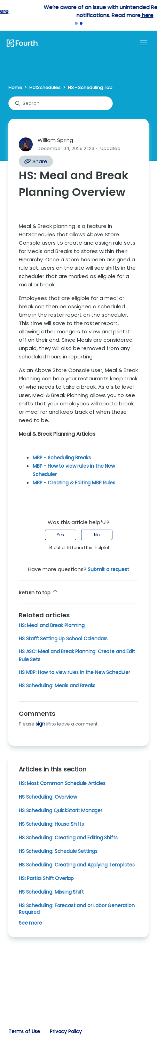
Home (15, 87)
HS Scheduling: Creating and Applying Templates (77, 864)
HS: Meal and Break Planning (52, 625)
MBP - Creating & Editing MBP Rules (74, 482)
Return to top (39, 591)
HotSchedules (44, 87)
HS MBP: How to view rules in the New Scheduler (74, 672)
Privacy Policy (66, 1031)
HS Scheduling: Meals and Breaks (57, 685)
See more (30, 922)
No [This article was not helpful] (97, 535)
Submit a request (108, 569)
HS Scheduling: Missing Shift (51, 891)
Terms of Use (24, 1031)
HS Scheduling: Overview (48, 796)
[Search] (60, 103)
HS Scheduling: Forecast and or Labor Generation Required (77, 909)
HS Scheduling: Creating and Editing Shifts (68, 837)
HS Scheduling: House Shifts (51, 824)
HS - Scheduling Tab (90, 87)
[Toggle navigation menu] (144, 43)
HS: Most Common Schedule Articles (62, 783)
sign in (43, 723)
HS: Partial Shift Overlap (46, 878)
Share (35, 161)
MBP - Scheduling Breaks (62, 457)
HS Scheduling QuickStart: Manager (60, 810)
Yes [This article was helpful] (60, 535)
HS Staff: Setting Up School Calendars (63, 638)
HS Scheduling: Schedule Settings (58, 851)
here (95, 11)
